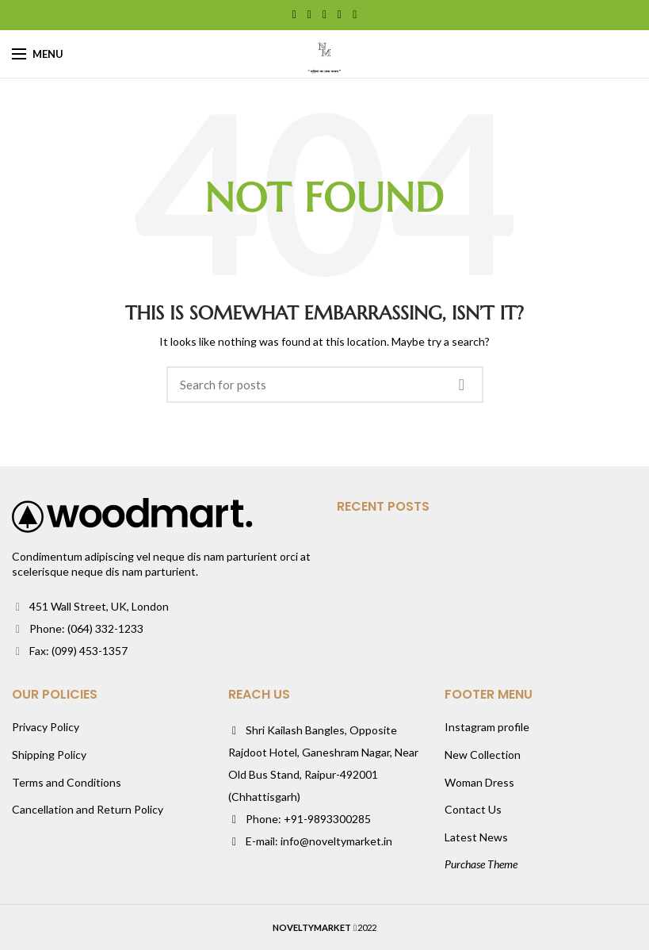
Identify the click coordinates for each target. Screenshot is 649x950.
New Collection (483, 754)
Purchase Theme (481, 864)
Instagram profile (487, 727)
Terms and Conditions (66, 782)
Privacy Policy (45, 727)
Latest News (476, 837)
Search (462, 384)
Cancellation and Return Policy (87, 809)
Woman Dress (479, 782)
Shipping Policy (49, 754)
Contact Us (473, 809)
